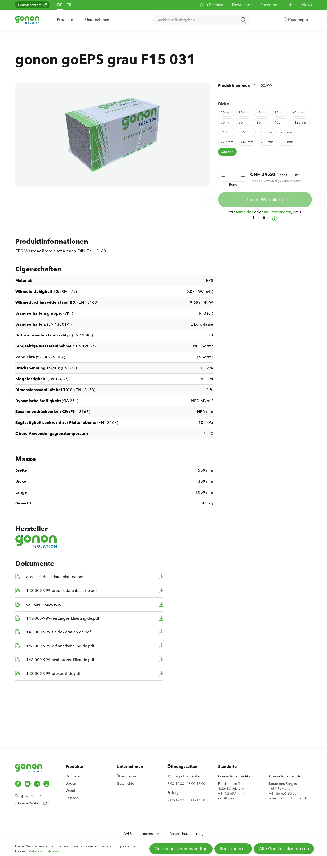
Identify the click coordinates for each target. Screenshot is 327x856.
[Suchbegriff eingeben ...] (195, 20)
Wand (70, 791)
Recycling (268, 4)
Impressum (150, 834)
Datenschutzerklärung (187, 834)
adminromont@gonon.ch (288, 798)
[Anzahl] (233, 176)
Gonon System (32, 5)
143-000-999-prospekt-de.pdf (53, 673)
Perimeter (73, 776)
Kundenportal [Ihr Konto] (297, 19)
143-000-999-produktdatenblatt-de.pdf (61, 590)
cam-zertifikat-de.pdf (44, 604)
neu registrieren (277, 212)
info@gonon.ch (230, 798)
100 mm (281, 122)
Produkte (74, 766)
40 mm (262, 112)
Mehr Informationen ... (45, 851)
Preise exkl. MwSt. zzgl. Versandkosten (275, 181)
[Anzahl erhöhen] (243, 176)
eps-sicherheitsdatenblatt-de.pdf (54, 576)
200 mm (286, 132)
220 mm (227, 142)
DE (60, 4)
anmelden (244, 212)
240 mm (247, 142)
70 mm (226, 122)
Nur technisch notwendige (181, 848)
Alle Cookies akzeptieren (284, 848)
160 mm (247, 132)
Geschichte (125, 783)
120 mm (300, 122)
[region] (112, 135)
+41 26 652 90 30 (282, 793)
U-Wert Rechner (210, 4)
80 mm (244, 122)
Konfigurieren (233, 848)
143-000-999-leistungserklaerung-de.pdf (62, 618)
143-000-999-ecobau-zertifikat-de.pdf (60, 659)
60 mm (298, 112)
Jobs (290, 4)
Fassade (72, 798)
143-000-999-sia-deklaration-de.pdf (58, 632)
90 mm (262, 122)
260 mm (267, 142)
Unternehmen (130, 766)
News (307, 4)
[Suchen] (243, 20)
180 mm (267, 132)
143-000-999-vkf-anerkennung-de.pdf (60, 646)
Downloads (242, 4)
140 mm (227, 132)
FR (69, 4)
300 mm (227, 152)
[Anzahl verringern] (223, 176)
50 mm (280, 112)
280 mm (286, 142)
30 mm (244, 112)
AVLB (127, 834)
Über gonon (126, 776)
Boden (71, 783)
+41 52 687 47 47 (231, 793)
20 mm (226, 112)
